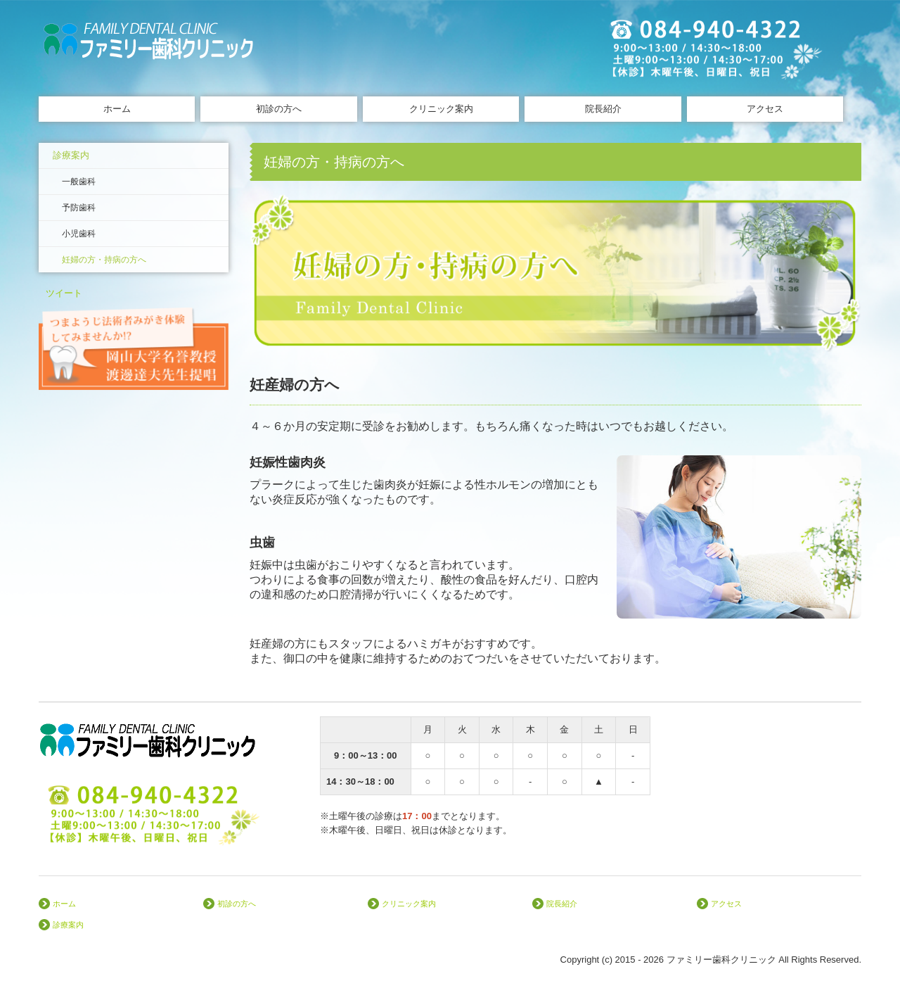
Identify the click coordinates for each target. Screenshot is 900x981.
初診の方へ (279, 108)
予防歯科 (79, 208)
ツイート (64, 293)
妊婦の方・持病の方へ (104, 260)
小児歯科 (79, 234)
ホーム (117, 108)
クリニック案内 (441, 108)
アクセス (765, 108)
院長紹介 (603, 108)
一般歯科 (79, 181)
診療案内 (71, 155)
